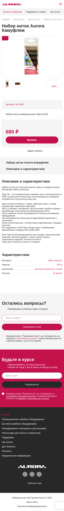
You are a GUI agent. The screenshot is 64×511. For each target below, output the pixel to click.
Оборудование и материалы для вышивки (24, 428)
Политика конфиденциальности (32, 506)
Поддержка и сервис (36, 12)
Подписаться (32, 384)
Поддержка (8, 437)
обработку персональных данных (33, 398)
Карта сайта (32, 502)
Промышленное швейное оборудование (23, 419)
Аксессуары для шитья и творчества (21, 433)
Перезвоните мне (32, 327)
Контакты (7, 451)
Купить (32, 139)
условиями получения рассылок (21, 396)
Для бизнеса (8, 446)
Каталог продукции (12, 12)
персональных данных (26, 338)
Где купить (55, 12)
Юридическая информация (16, 455)
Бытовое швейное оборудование (19, 424)
